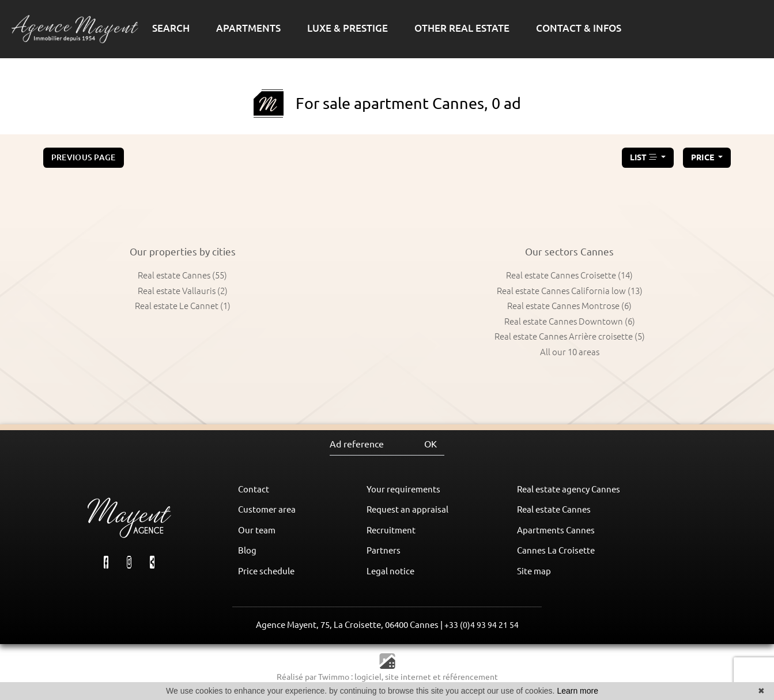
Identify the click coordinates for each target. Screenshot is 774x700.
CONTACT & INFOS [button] (578, 27)
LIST (644, 157)
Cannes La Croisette (556, 550)
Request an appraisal (407, 509)
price (703, 157)
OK (430, 444)
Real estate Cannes (554, 509)
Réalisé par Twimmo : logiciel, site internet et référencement (387, 677)
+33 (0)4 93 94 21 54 (481, 625)
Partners (384, 550)
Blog (247, 550)
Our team (256, 530)
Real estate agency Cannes (568, 489)
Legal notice (390, 571)
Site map (534, 571)
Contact (253, 489)
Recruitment (391, 530)
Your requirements (403, 489)
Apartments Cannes (556, 530)
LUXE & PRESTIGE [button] (347, 27)
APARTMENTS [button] (248, 27)
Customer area (267, 509)
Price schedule (266, 571)
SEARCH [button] (171, 27)
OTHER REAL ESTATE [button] (461, 27)
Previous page (83, 157)
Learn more (577, 690)
